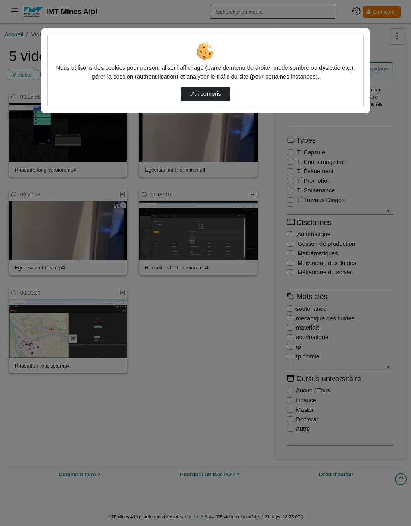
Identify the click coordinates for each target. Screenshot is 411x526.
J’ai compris (205, 94)
